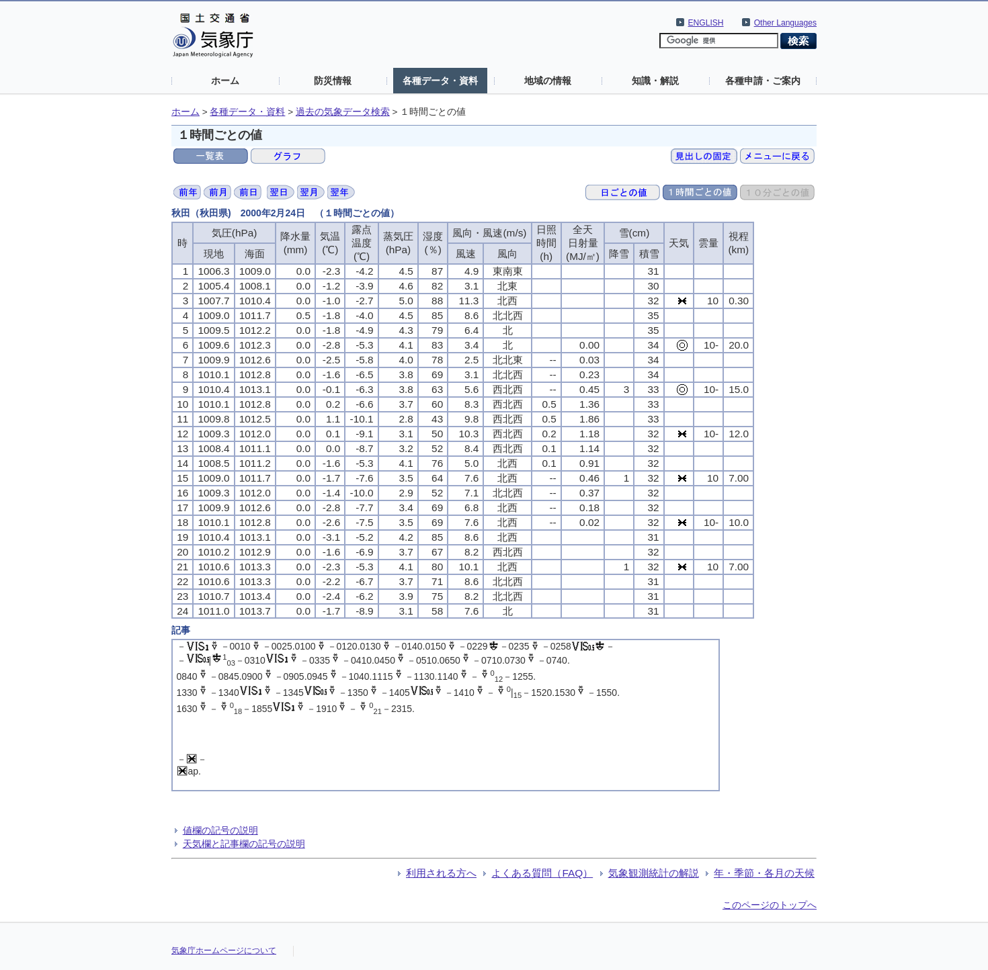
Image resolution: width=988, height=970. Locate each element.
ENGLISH (706, 23)
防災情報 (333, 80)
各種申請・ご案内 (762, 80)
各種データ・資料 (440, 80)
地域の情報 (547, 80)
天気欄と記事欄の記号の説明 (244, 843)
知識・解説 (655, 80)
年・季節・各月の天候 (764, 873)
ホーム (225, 80)
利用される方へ (441, 873)
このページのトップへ (770, 904)
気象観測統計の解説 (653, 873)
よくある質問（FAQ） (542, 873)
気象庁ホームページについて (223, 950)
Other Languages (785, 23)
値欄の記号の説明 (220, 830)
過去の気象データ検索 (343, 112)
